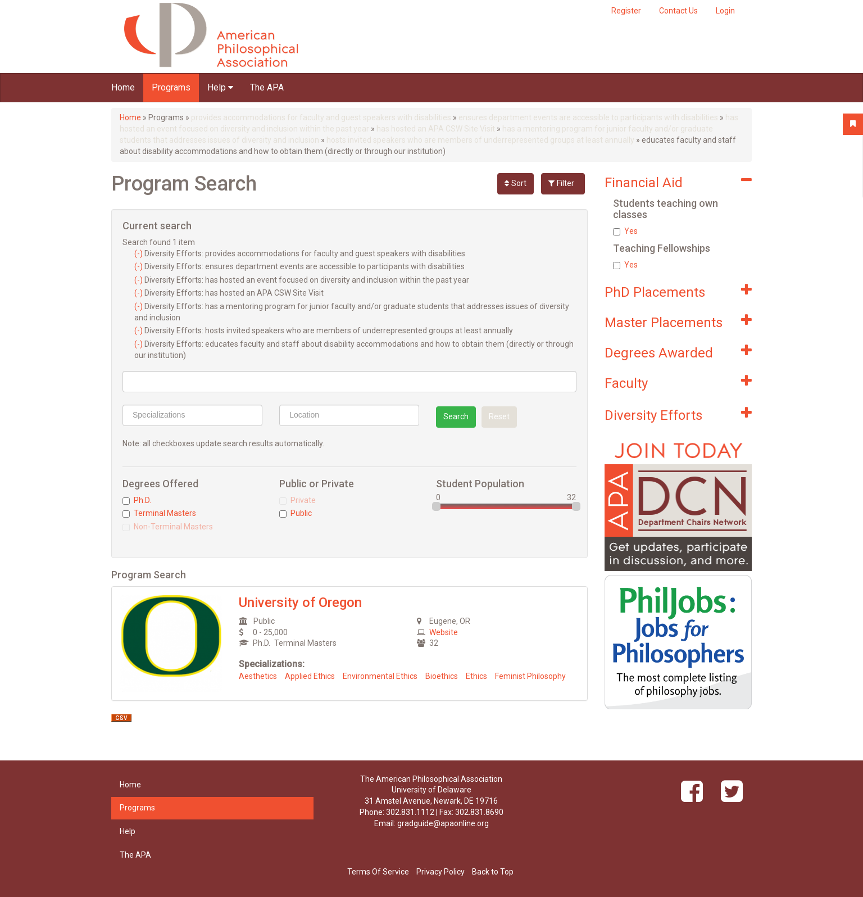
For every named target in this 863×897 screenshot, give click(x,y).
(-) (139, 253)
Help (220, 87)
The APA (267, 87)
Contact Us (678, 10)
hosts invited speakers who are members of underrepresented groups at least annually (480, 139)
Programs (171, 87)
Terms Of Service (378, 871)
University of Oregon (300, 602)
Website (443, 632)
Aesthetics (258, 676)
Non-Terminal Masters (167, 526)
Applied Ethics (310, 676)
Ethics (476, 676)
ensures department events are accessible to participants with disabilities (588, 117)
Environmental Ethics (380, 676)
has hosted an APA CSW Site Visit (435, 128)
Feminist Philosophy (530, 676)
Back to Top (493, 871)
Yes (625, 230)
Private (297, 500)
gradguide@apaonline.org (443, 823)
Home (123, 87)
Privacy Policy (440, 871)
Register (626, 10)
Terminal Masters (159, 513)
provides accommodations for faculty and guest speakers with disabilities (321, 117)
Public (295, 513)
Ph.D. (136, 500)
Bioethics (441, 676)
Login (725, 10)
